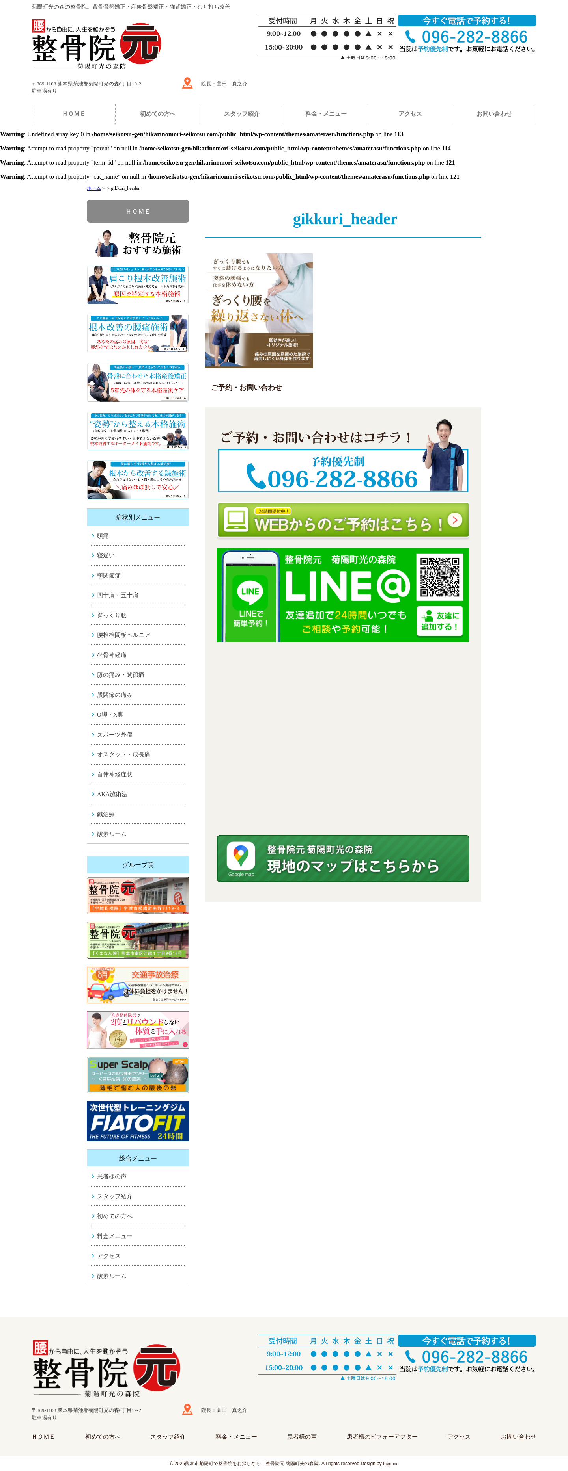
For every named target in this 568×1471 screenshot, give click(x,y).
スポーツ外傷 (115, 735)
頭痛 (103, 536)
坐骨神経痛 (112, 655)
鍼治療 (106, 814)
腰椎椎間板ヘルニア (123, 635)
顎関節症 (109, 575)
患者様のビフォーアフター (382, 1437)
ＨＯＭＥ (74, 114)
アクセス (410, 114)
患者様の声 (112, 1176)
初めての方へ (158, 114)
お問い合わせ (494, 114)
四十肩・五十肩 (117, 595)
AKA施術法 (112, 794)
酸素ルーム (112, 834)
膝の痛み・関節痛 (120, 675)
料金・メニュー (326, 114)
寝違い (106, 555)
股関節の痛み (115, 695)
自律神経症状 (115, 774)
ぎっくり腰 (112, 615)
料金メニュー (115, 1236)
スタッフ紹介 (242, 114)
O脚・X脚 (110, 714)
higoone (390, 1463)
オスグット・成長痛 (123, 754)
